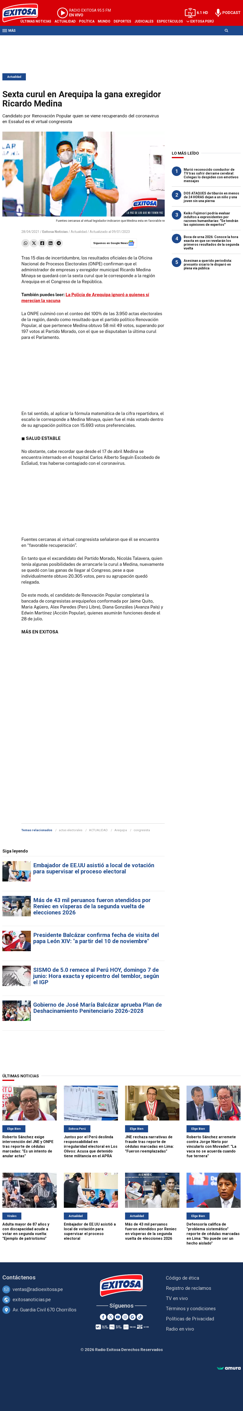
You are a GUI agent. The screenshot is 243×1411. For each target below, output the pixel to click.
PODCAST (231, 12)
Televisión (29, 40)
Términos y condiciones (191, 1308)
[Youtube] (118, 1317)
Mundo (104, 21)
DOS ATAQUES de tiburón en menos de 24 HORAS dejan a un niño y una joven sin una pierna (211, 197)
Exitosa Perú (202, 21)
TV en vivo (177, 1298)
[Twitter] (110, 1317)
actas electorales (70, 830)
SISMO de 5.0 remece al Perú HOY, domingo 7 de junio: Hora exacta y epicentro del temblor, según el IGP (96, 976)
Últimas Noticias (35, 21)
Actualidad (65, 21)
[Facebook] (103, 1317)
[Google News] (132, 1317)
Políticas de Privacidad (190, 1319)
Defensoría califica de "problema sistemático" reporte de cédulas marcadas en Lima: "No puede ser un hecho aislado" (213, 1233)
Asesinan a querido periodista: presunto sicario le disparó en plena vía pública (208, 264)
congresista (142, 830)
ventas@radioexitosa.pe (38, 1289)
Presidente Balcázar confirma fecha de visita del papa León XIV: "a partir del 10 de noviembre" (96, 938)
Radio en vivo (180, 1329)
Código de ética (182, 1278)
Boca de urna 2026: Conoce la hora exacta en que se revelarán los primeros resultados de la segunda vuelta (211, 242)
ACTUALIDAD (98, 830)
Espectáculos (170, 21)
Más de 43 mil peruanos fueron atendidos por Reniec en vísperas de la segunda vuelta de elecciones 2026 (92, 906)
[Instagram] (125, 1317)
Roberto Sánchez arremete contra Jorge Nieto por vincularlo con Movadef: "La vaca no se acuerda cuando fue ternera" (211, 1146)
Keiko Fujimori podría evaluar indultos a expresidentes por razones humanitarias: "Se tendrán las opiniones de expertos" (211, 218)
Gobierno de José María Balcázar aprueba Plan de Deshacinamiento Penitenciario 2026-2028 (97, 1007)
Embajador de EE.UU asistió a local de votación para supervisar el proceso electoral (93, 868)
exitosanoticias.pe (32, 1299)
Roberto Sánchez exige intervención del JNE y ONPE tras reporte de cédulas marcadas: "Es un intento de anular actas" (27, 1146)
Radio (48, 40)
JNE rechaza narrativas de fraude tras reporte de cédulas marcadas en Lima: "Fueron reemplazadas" (149, 1144)
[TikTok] (140, 1317)
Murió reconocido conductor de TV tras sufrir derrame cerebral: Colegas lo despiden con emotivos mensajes (211, 175)
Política (86, 21)
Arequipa (120, 830)
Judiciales (144, 21)
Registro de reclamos (188, 1288)
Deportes (122, 21)
